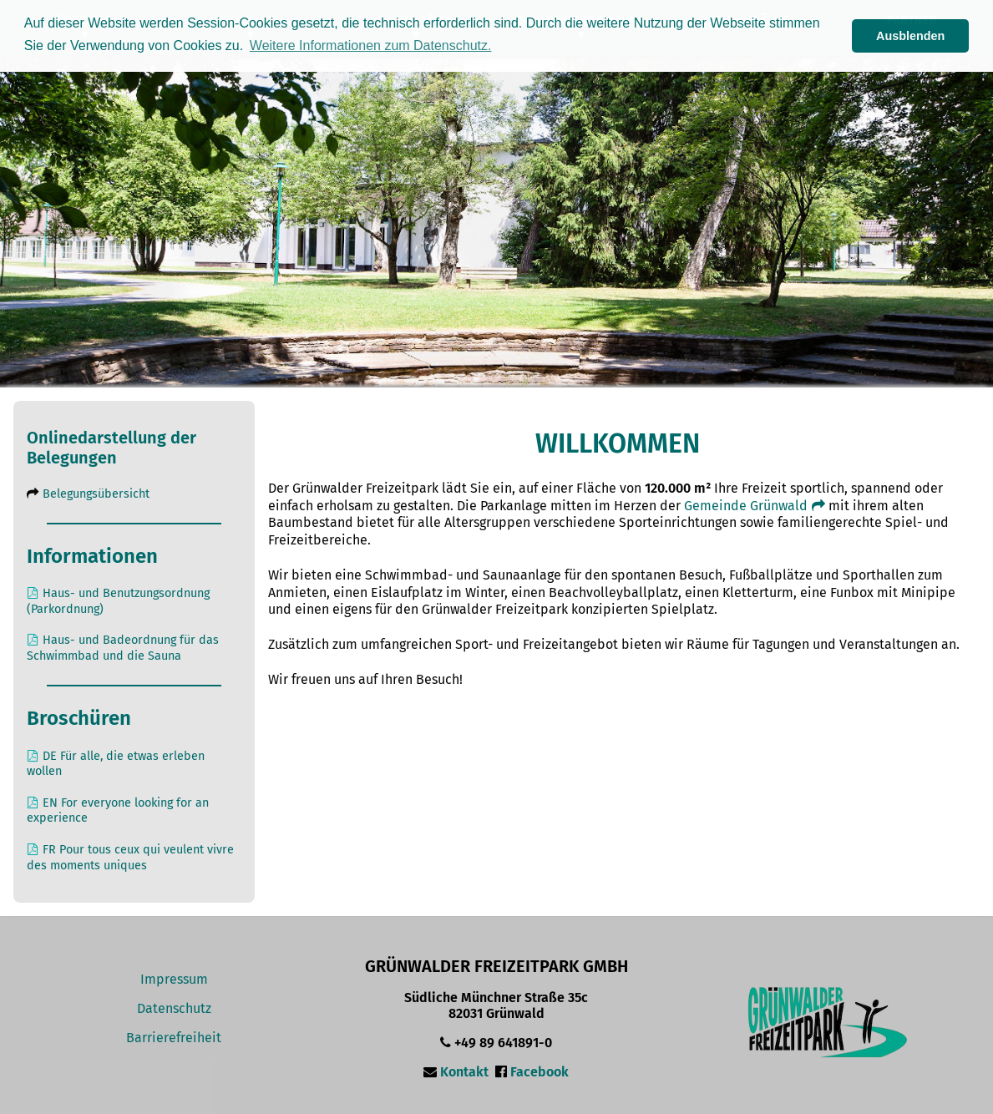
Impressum (174, 979)
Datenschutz (174, 1008)
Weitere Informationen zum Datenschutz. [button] (371, 45)
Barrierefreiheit (173, 1038)
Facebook (539, 1072)
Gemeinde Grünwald (756, 506)
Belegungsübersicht (96, 494)
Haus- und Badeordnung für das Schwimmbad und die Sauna (123, 648)
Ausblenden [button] (910, 36)
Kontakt (464, 1072)
